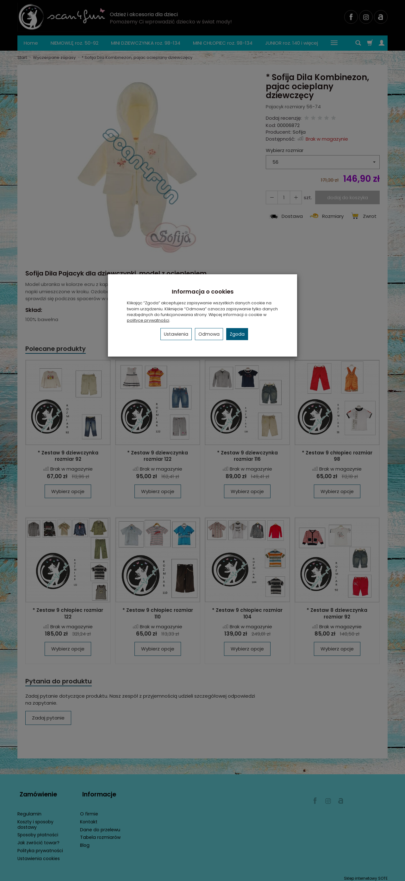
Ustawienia (176, 334)
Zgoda (237, 334)
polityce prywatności (148, 320)
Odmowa (209, 334)
